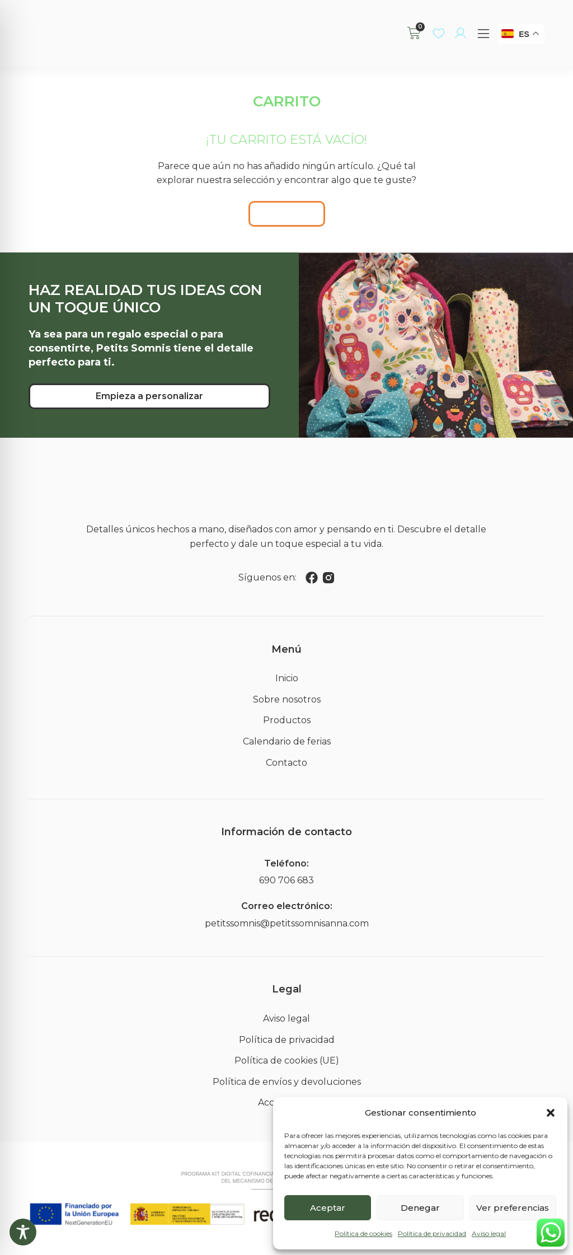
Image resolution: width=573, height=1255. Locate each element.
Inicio (286, 678)
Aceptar (327, 1207)
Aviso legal (489, 1233)
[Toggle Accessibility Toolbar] (22, 1232)
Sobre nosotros (287, 699)
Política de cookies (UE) (286, 1060)
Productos (287, 720)
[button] (550, 1112)
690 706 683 (286, 880)
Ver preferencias (512, 1207)
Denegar (420, 1207)
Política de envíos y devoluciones (287, 1081)
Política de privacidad (432, 1233)
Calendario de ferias (287, 741)
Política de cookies (363, 1233)
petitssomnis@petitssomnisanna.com (287, 923)
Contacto (286, 762)
